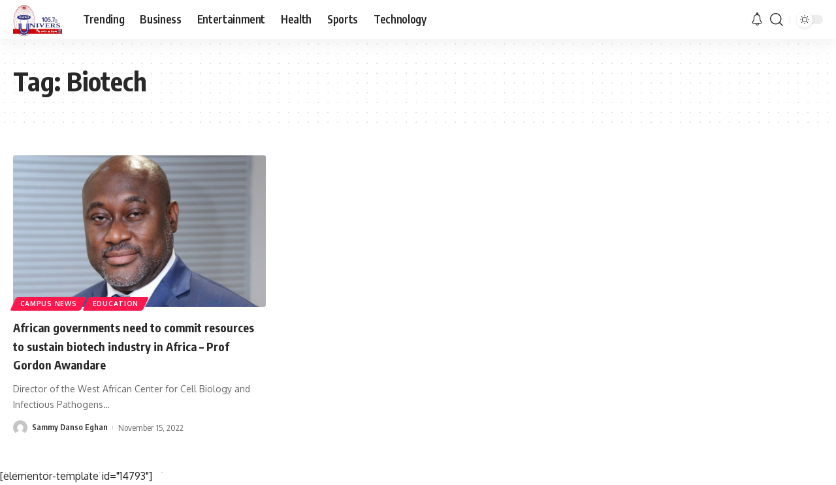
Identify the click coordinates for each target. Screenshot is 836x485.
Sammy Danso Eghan (70, 427)
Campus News (52, 301)
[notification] (757, 19)
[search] (776, 19)
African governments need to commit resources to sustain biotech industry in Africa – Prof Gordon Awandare (134, 345)
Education (126, 301)
